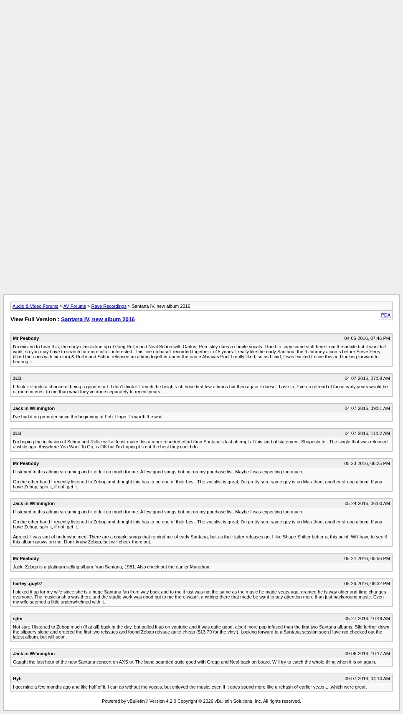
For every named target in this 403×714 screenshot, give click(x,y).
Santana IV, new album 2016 (98, 319)
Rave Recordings (109, 306)
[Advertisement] (202, 22)
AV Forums (74, 306)
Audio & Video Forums (35, 306)
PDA (385, 314)
